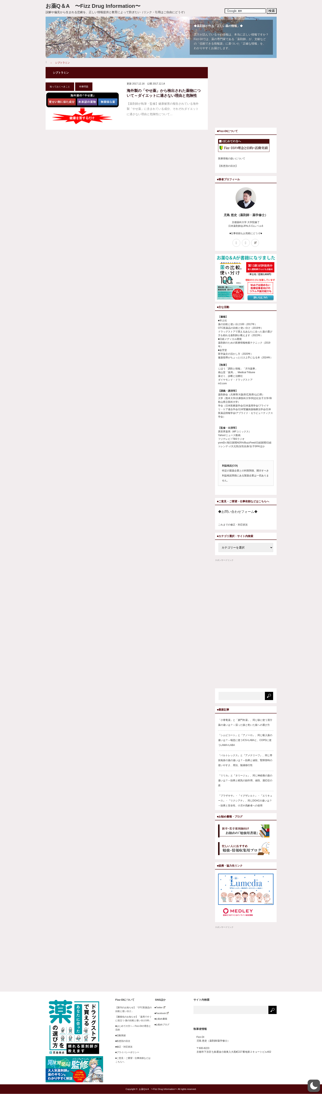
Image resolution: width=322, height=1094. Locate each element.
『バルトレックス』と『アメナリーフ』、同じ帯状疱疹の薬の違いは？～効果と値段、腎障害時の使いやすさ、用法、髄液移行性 (245, 760)
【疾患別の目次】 (228, 165)
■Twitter (158, 1007)
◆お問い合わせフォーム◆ (238, 511)
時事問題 (83, 86)
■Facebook (160, 1013)
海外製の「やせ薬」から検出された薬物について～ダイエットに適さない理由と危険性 (164, 93)
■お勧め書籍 (159, 1019)
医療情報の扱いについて (231, 158)
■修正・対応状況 (124, 1046)
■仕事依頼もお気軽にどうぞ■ (245, 233)
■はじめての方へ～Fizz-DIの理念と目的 (133, 1028)
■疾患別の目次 (122, 1041)
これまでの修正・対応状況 (233, 524)
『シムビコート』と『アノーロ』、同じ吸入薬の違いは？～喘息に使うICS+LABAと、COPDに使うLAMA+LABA (245, 740)
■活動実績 (120, 1035)
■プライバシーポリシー (127, 1052)
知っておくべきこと (60, 86)
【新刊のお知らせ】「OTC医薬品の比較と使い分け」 (133, 1009)
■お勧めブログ (161, 1024)
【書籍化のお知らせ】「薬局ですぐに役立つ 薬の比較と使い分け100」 (133, 1018)
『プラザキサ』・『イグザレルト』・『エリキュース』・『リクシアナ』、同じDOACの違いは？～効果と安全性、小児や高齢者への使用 (245, 800)
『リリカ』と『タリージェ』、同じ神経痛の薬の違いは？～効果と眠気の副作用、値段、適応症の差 (245, 780)
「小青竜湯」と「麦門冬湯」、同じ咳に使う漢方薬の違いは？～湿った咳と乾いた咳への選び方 (245, 722)
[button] (314, 1086)
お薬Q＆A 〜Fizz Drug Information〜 (93, 6)
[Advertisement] (249, 96)
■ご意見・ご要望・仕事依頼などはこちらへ (133, 1060)
